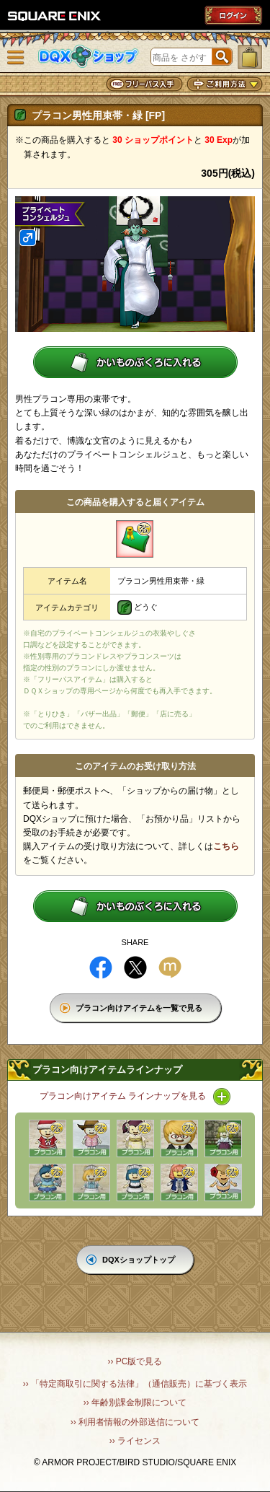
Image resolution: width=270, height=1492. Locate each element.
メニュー (16, 57)
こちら (226, 846)
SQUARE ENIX (54, 16)
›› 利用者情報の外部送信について (135, 1422)
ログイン (233, 15)
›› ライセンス (135, 1441)
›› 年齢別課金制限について (135, 1402)
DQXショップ (88, 57)
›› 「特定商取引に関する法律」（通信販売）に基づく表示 (135, 1384)
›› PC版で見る (135, 1361)
